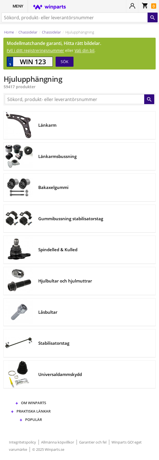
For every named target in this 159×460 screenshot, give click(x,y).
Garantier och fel (93, 442)
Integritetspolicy (23, 442)
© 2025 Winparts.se (48, 449)
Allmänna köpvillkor (58, 442)
